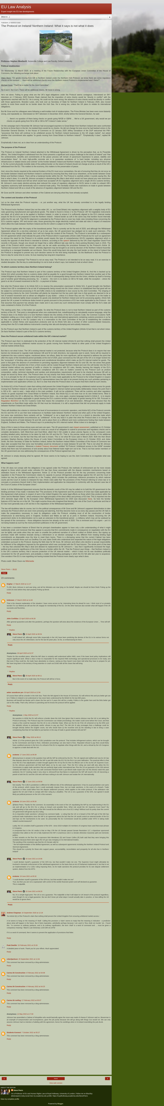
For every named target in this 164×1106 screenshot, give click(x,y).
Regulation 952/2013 (9, 401)
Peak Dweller (12, 945)
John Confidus (12, 618)
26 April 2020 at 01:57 (25, 653)
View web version (55, 1083)
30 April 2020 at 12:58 (32, 692)
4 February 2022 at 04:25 (35, 986)
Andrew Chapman (14, 913)
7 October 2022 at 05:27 (31, 1032)
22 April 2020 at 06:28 (27, 618)
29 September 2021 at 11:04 (29, 959)
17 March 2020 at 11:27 (22, 584)
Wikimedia (29, 561)
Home (56, 1078)
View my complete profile (10, 1099)
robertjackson (12, 959)
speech (66, 241)
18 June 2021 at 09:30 (28, 801)
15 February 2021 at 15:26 (28, 945)
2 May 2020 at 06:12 (33, 737)
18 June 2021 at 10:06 (34, 859)
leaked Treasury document (47, 446)
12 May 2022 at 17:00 (25, 1014)
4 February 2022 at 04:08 (35, 973)
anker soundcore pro (15, 692)
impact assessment (81, 427)
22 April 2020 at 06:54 (34, 634)
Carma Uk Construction (16, 973)
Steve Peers (17, 634)
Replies (12, 630)
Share (4, 573)
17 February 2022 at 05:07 (31, 1000)
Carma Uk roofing (14, 1000)
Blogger (60, 1104)
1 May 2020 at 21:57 (30, 715)
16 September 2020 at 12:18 (32, 913)
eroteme (16, 755)
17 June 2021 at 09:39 (28, 755)
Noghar (10, 584)
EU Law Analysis (16, 7)
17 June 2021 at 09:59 (34, 782)
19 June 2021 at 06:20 (34, 891)
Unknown (10, 600)
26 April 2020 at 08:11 (34, 676)
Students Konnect (14, 1032)
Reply (9, 593)
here (90, 499)
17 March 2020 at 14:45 (24, 600)
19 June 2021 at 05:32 (28, 876)
